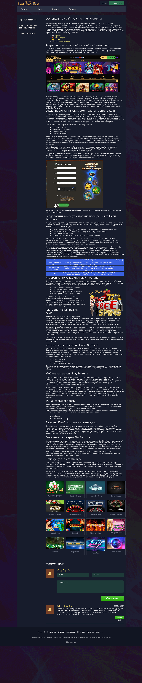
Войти (104, 3)
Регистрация (117, 3)
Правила (81, 632)
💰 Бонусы (56, 39)
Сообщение (90, 586)
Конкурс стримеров (95, 632)
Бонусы (55, 9)
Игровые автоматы (28, 19)
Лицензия (51, 632)
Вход (40, 9)
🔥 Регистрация (58, 37)
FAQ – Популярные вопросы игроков (28, 26)
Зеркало (25, 9)
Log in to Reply (119, 618)
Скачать (72, 9)
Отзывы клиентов (27, 33)
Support (41, 632)
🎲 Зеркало (56, 36)
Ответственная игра (66, 632)
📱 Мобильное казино (61, 41)
